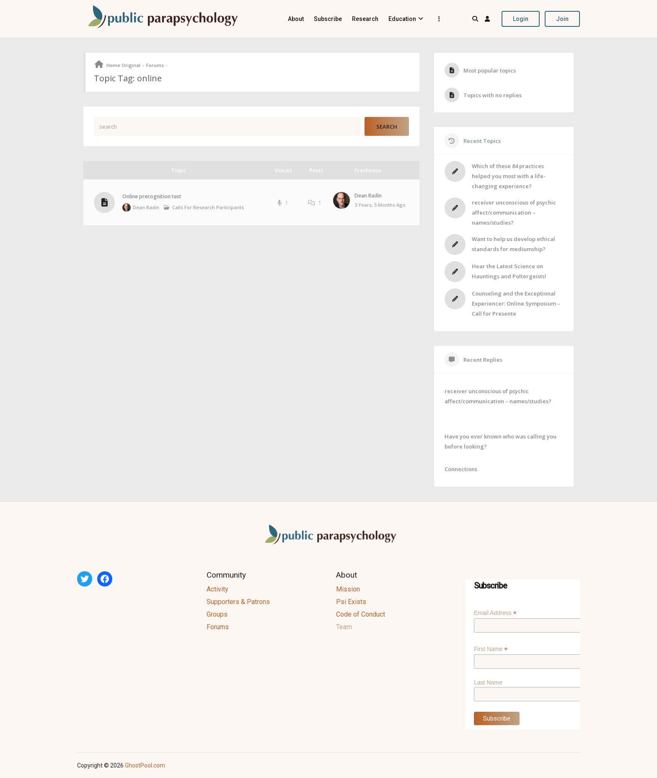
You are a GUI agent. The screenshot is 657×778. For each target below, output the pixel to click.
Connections (461, 469)
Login (520, 19)
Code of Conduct (360, 614)
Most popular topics (489, 70)
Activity (217, 589)
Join (562, 19)
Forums (155, 65)
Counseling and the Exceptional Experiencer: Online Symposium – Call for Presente (516, 303)
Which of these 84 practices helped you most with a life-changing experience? (509, 176)
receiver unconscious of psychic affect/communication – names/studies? (514, 212)
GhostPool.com (145, 765)
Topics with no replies (492, 95)
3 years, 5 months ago (380, 205)
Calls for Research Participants (208, 207)
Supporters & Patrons (238, 602)
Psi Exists (351, 602)
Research (365, 19)
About (296, 19)
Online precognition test (151, 196)
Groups (217, 614)
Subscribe (328, 19)
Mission (348, 589)
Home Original (123, 65)
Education (402, 19)
